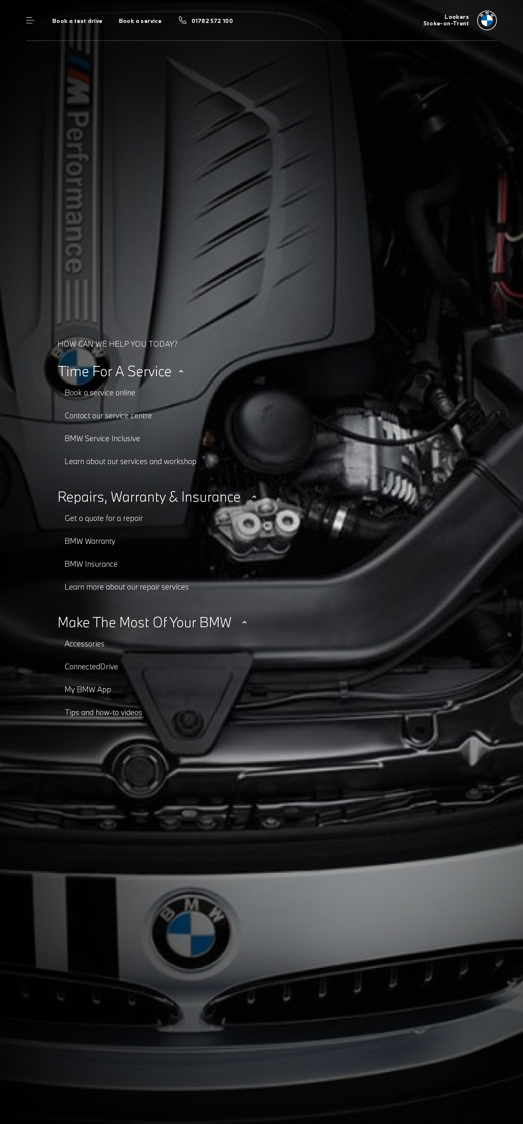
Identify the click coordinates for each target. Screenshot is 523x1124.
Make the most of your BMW (145, 622)
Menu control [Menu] (30, 20)
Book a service (140, 21)
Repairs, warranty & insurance (149, 496)
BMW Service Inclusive (102, 438)
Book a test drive (77, 21)
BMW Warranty (90, 541)
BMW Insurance (91, 564)
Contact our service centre (108, 415)
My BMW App (88, 689)
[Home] (460, 20)
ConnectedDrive (91, 666)
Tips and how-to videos (103, 712)
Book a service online (100, 392)
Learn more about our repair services (127, 587)
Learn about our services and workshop (131, 461)
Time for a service (115, 371)
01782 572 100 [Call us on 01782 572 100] (212, 21)
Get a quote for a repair (104, 518)
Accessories (85, 643)
